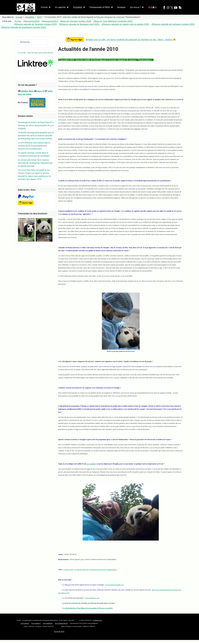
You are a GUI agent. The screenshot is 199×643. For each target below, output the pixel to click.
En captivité (60, 7)
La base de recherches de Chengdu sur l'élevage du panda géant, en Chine (89, 603)
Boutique (121, 7)
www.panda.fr (24, 623)
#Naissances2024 (50, 21)
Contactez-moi (97, 620)
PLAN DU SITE (59, 631)
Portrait (44, 7)
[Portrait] (49, 7)
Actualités (77, 7)
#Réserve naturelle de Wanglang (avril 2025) (79, 24)
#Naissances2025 (31, 21)
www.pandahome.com (92, 598)
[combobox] (33, 42)
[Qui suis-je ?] (142, 7)
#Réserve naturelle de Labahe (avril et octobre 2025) (125, 24)
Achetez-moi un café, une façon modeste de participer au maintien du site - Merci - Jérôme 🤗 (131, 39)
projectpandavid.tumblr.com (114, 585)
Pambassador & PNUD (100, 7)
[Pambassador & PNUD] (111, 7)
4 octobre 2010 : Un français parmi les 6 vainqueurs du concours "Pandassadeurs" (90, 569)
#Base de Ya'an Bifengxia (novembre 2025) (113, 21)
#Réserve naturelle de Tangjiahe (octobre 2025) (35, 24)
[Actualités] (83, 7)
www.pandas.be (48, 623)
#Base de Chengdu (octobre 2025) (75, 21)
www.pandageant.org (61, 623)
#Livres (18, 21)
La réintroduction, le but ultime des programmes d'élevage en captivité (88, 608)
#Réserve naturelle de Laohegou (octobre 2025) (173, 24)
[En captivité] (67, 7)
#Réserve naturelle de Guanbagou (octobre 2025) (23, 27)
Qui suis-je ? (135, 7)
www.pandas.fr (92, 464)
